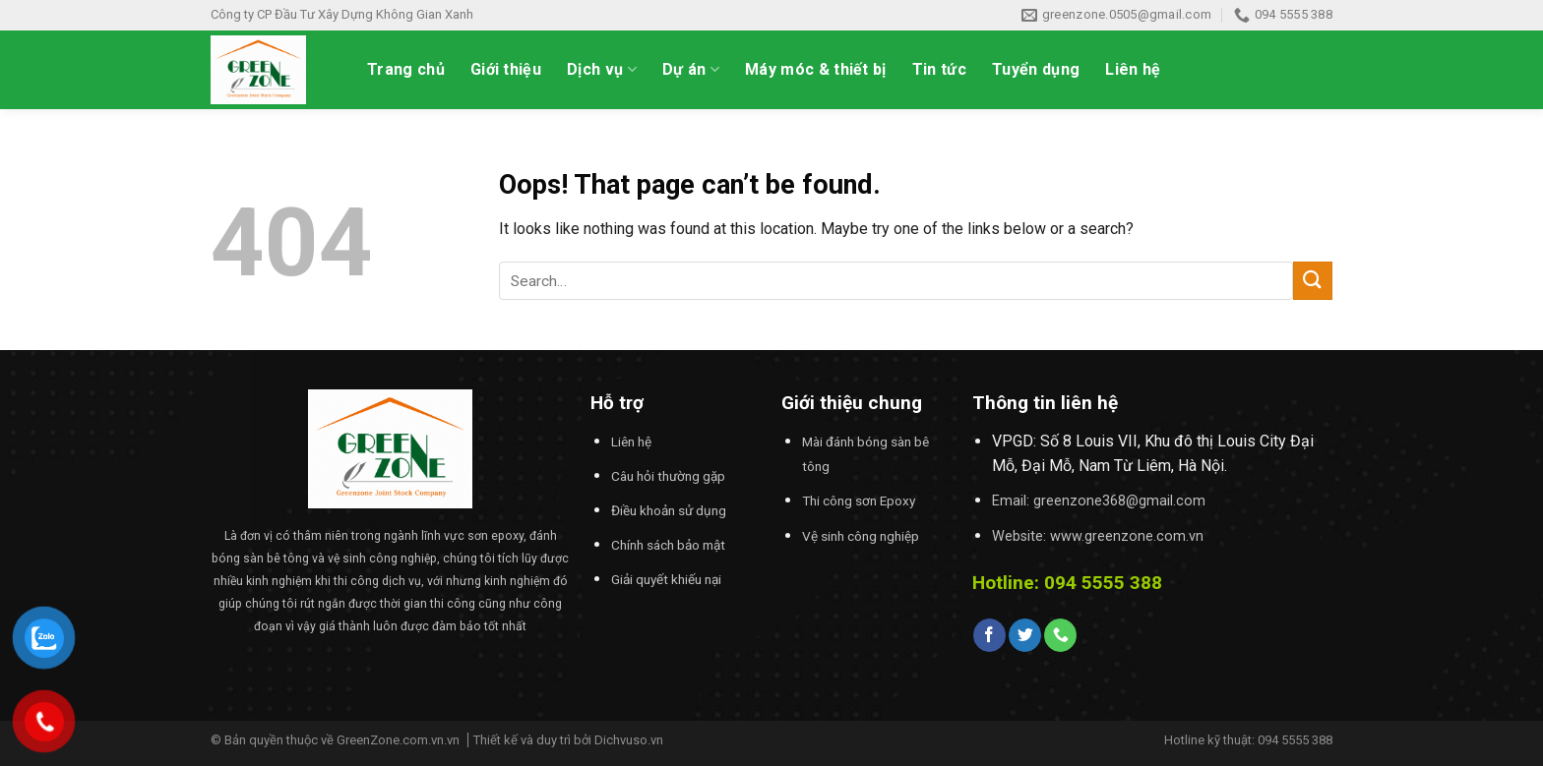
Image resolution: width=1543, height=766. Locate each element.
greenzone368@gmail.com (1119, 501)
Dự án (690, 70)
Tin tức (939, 69)
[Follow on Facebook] (989, 635)
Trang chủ (406, 69)
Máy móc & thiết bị (816, 69)
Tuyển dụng (1036, 69)
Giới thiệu (505, 69)
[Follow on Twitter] (1025, 635)
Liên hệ (1132, 69)
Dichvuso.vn (628, 740)
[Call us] (1060, 635)
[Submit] (1312, 281)
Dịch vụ (602, 70)
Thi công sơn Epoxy (858, 500)
